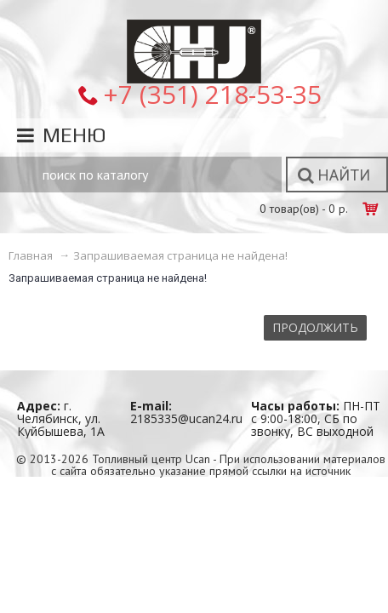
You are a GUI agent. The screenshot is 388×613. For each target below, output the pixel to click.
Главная (31, 255)
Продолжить (315, 327)
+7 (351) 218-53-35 (212, 94)
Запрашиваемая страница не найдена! (180, 255)
